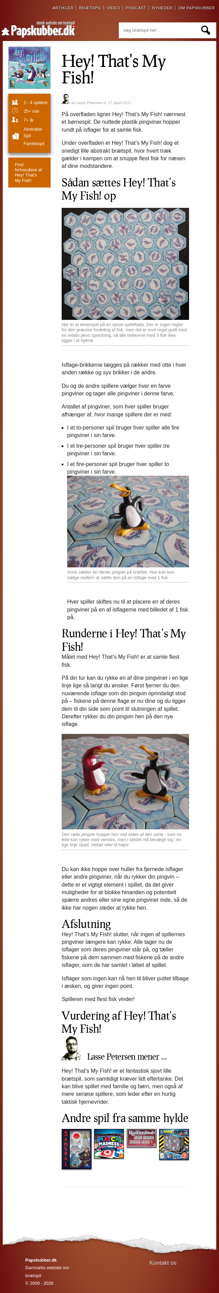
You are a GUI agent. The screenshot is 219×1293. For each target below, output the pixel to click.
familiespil (33, 143)
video (113, 8)
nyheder (162, 8)
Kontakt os (163, 1263)
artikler (63, 8)
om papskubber (196, 8)
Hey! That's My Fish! (28, 172)
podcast (136, 8)
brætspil (90, 8)
